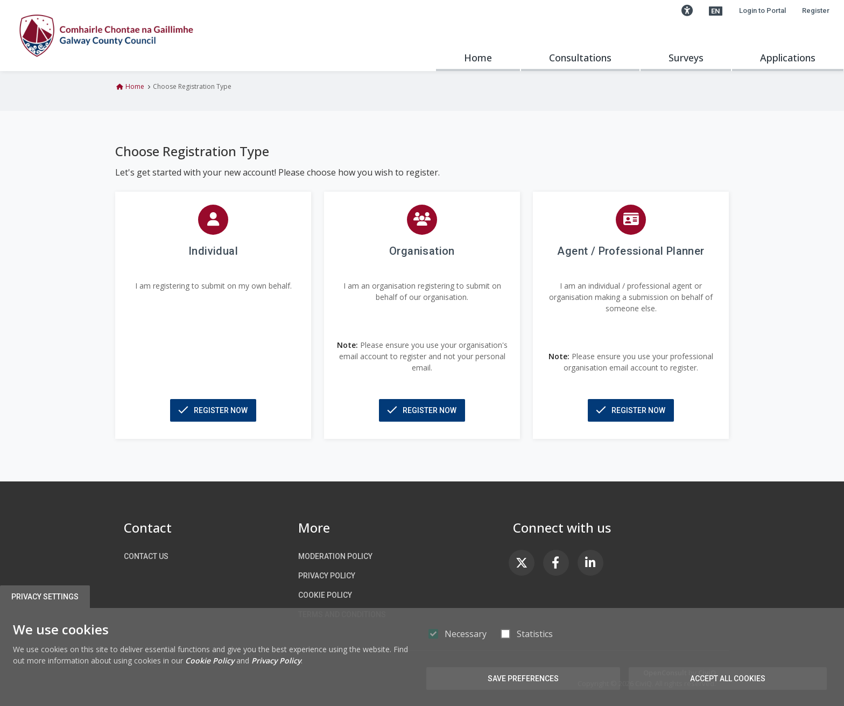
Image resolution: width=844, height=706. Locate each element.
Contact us (146, 556)
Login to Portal (762, 10)
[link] (521, 563)
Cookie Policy (325, 595)
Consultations (580, 57)
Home (478, 57)
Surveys (686, 57)
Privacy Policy (326, 575)
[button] (686, 11)
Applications (787, 57)
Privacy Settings (46, 596)
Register (815, 10)
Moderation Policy (335, 556)
